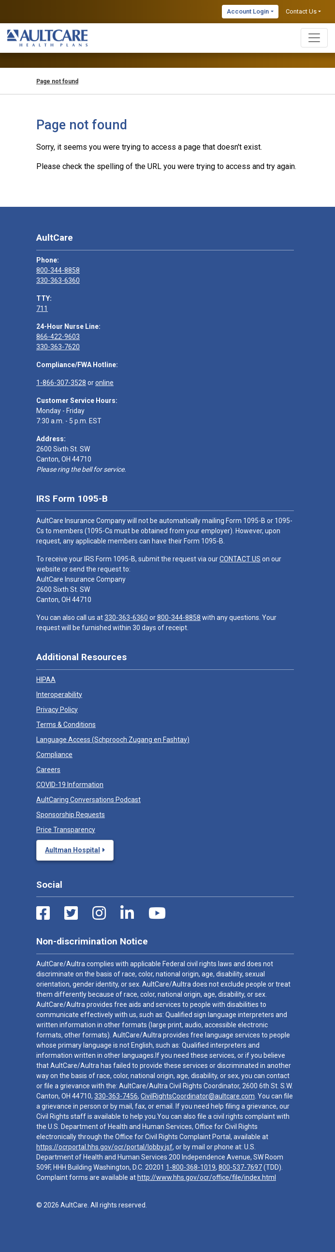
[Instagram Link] (99, 913)
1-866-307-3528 (61, 382)
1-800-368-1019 (191, 1167)
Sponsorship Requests (70, 815)
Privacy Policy (57, 709)
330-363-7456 (116, 1096)
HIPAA (46, 679)
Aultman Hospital (72, 850)
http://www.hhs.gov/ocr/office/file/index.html (206, 1177)
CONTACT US (240, 559)
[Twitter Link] (71, 913)
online (104, 382)
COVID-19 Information (69, 784)
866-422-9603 (58, 336)
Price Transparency (65, 830)
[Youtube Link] (157, 913)
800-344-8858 (58, 270)
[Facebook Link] (43, 913)
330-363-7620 (58, 347)
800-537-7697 (240, 1167)
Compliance (54, 754)
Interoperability (59, 694)
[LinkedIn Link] (127, 913)
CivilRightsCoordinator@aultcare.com (198, 1096)
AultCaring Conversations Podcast (88, 800)
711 (42, 308)
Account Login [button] (248, 11)
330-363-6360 (58, 280)
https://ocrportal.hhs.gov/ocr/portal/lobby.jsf (104, 1147)
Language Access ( (112, 739)
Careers (48, 769)
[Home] (47, 38)
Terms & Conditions (66, 724)
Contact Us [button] (301, 11)
